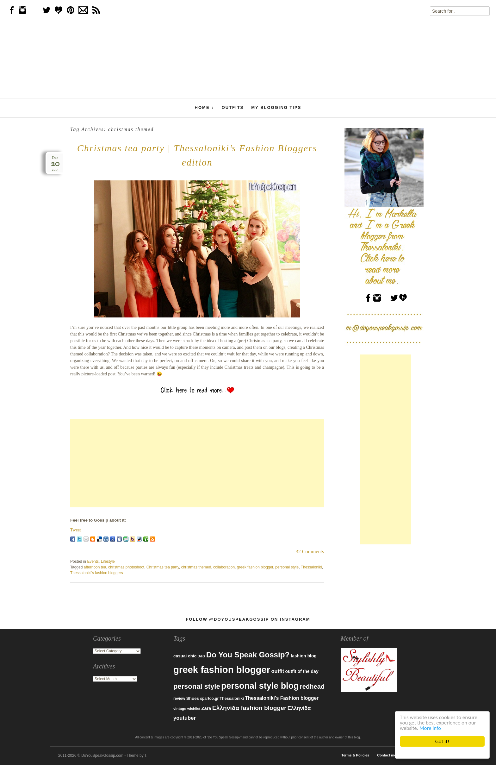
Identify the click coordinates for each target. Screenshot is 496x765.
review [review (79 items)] (179, 698)
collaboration (224, 567)
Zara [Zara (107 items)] (206, 708)
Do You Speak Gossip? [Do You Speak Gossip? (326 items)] (248, 654)
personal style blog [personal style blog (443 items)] (260, 686)
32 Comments (310, 551)
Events (93, 561)
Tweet (75, 530)
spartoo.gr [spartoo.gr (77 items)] (209, 698)
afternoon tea (95, 567)
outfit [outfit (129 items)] (277, 671)
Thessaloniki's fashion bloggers (96, 573)
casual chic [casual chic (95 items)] (184, 656)
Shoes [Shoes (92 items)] (192, 698)
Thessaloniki (311, 567)
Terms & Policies (355, 755)
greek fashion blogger (255, 567)
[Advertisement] (197, 463)
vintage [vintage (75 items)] (179, 708)
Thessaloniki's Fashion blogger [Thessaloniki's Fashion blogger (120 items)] (282, 698)
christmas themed (196, 567)
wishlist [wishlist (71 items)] (193, 709)
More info (430, 728)
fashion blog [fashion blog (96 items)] (304, 655)
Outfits (233, 107)
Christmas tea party (162, 567)
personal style (287, 567)
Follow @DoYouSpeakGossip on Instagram (248, 619)
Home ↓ (204, 107)
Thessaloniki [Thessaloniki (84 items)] (232, 698)
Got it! (442, 741)
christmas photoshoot (126, 567)
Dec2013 (55, 163)
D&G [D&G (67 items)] (201, 656)
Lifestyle (108, 561)
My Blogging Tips (276, 107)
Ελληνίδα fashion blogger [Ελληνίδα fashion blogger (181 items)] (249, 708)
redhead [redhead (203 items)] (312, 686)
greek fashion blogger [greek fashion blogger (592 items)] (221, 669)
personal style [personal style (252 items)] (196, 686)
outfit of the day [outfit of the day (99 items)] (301, 671)
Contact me (386, 755)
